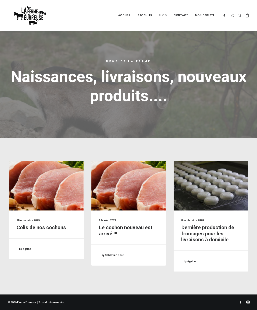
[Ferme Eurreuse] (23, 15)
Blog (163, 15)
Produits (145, 15)
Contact (181, 15)
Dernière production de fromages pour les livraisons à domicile (207, 234)
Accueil (124, 15)
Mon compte (205, 15)
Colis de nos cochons (41, 227)
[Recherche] (239, 15)
